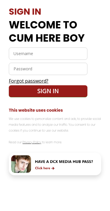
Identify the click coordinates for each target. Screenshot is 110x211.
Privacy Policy (32, 142)
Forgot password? (28, 81)
